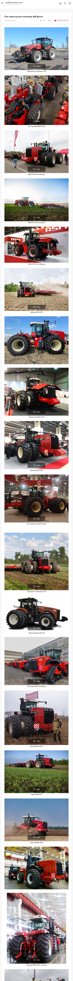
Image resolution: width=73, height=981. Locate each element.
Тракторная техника (9, 20)
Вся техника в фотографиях (14, 3)
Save (38, 66)
